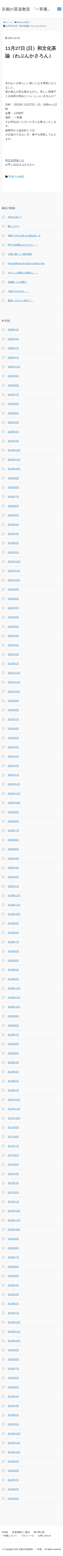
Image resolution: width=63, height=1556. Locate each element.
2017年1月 (13, 1201)
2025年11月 (14, 366)
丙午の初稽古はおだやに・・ (23, 245)
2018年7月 (13, 1034)
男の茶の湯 (39, 1532)
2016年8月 (13, 1248)
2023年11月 (14, 459)
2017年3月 (13, 1183)
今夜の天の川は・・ (18, 291)
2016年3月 (13, 1294)
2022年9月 (13, 589)
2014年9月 (13, 1461)
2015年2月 (13, 1415)
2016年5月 (13, 1275)
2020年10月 (14, 802)
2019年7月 (13, 942)
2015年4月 (13, 1396)
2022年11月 (14, 570)
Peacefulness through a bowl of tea (26, 263)
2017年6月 (13, 1155)
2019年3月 (13, 979)
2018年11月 (14, 997)
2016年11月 (14, 1220)
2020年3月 (13, 867)
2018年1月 (13, 1090)
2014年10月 (14, 1452)
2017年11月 (14, 1109)
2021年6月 (13, 728)
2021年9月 (13, 700)
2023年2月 (13, 543)
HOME (5, 1532)
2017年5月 (13, 1164)
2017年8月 (13, 1136)
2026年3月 (13, 339)
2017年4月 (13, 1173)
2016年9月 (13, 1238)
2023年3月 (13, 533)
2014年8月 (13, 1470)
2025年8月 (13, 385)
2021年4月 (13, 747)
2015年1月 (13, 1424)
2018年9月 (13, 1016)
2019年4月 (13, 969)
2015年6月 (13, 1377)
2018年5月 (13, 1053)
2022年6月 (13, 617)
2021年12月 (14, 673)
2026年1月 (13, 357)
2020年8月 (13, 821)
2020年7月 (13, 830)
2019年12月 (14, 895)
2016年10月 (14, 1229)
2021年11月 (14, 682)
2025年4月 (13, 422)
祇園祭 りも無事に (17, 282)
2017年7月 (13, 1146)
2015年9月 (13, 1350)
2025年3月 (13, 431)
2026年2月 (13, 348)
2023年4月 (13, 524)
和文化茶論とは (14, 160)
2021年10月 (14, 691)
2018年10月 (14, 1007)
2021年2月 (13, 765)
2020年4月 (13, 858)
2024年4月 (13, 441)
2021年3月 (13, 756)
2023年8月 (13, 487)
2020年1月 (13, 886)
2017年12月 (14, 1099)
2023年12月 (14, 450)
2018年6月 (13, 1044)
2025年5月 (13, 413)
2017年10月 (14, 1118)
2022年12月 (14, 561)
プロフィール (27, 1535)
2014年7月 (13, 1480)
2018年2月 (13, 1081)
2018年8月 (13, 1025)
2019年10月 (14, 914)
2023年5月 (13, 515)
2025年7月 (13, 394)
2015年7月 (13, 1368)
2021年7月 (13, 719)
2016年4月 (13, 1285)
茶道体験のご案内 (21, 1532)
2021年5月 (13, 738)
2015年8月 (13, 1359)
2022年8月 (13, 598)
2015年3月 (13, 1405)
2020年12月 (14, 784)
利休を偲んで (15, 217)
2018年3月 (13, 1071)
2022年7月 (13, 608)
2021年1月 (13, 775)
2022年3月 (13, 645)
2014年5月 (13, 1498)
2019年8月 (13, 932)
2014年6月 (13, 1489)
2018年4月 (13, 1062)
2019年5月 (13, 960)
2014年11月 (14, 1442)
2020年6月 (13, 840)
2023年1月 (13, 552)
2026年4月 (13, 329)
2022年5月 (13, 626)
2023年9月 (13, 478)
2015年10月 (14, 1340)
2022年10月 (14, 580)
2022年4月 (13, 635)
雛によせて (13, 226)
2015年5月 (13, 1387)
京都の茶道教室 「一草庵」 (26, 9)
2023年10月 (14, 468)
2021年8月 (13, 710)
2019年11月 (14, 905)
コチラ (25, 164)
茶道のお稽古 (16, 176)
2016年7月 (13, 1257)
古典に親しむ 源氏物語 (20, 254)
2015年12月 (14, 1322)
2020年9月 (13, 812)
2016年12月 (14, 1210)
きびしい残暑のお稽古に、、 (23, 272)
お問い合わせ (44, 1535)
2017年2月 (13, 1192)
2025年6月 (13, 403)
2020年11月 (14, 793)
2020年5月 (13, 849)
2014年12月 (14, 1433)
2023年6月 (13, 506)
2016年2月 (13, 1303)
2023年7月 (13, 496)
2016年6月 (13, 1266)
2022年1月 (13, 663)
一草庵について (9, 1535)
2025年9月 (13, 376)
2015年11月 (14, 1331)
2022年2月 (13, 654)
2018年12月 (14, 988)
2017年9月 (13, 1127)
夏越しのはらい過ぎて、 (21, 300)
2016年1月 (13, 1313)
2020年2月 (13, 877)
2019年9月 (13, 923)
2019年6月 (13, 951)
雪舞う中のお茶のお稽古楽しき (24, 235)
